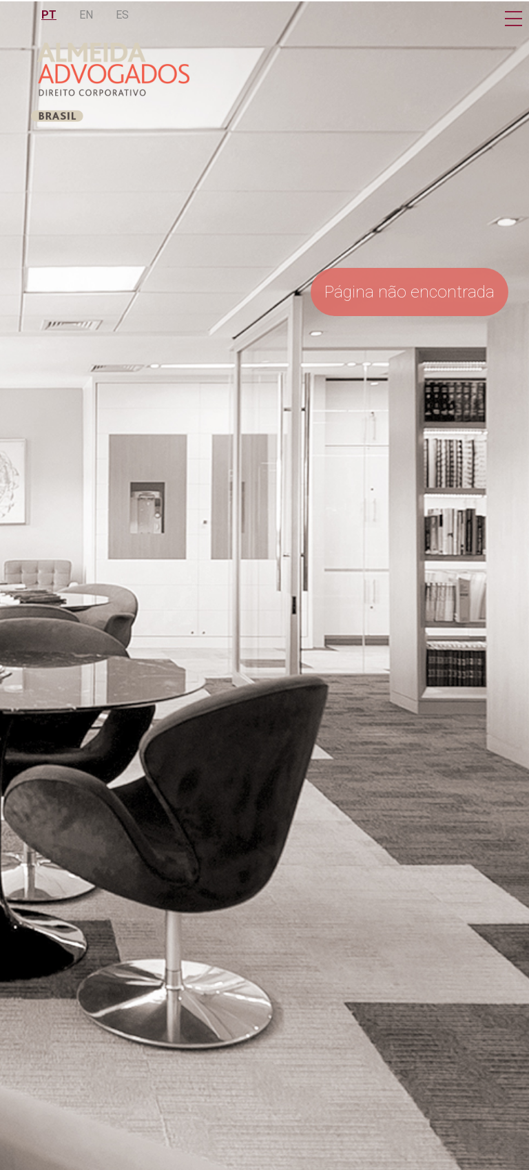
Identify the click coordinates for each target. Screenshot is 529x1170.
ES (122, 14)
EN (86, 14)
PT (48, 14)
